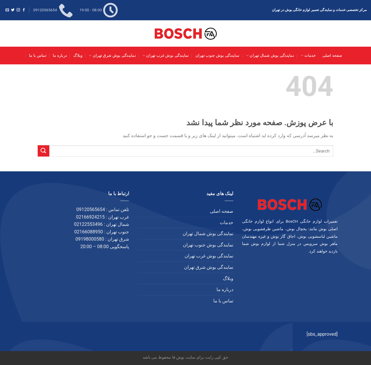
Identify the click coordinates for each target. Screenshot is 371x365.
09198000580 (89, 239)
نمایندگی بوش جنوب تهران (217, 55)
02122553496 (88, 224)
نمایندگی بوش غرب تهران (165, 55)
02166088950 (88, 232)
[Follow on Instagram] (18, 10)
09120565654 (90, 209)
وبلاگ (77, 55)
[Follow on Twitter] (12, 10)
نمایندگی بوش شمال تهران (270, 55)
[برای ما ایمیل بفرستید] (7, 10)
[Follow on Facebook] (24, 10)
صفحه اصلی (332, 55)
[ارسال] (43, 151)
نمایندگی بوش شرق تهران (112, 55)
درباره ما (60, 55)
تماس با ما (37, 55)
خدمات (308, 55)
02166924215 (90, 217)
